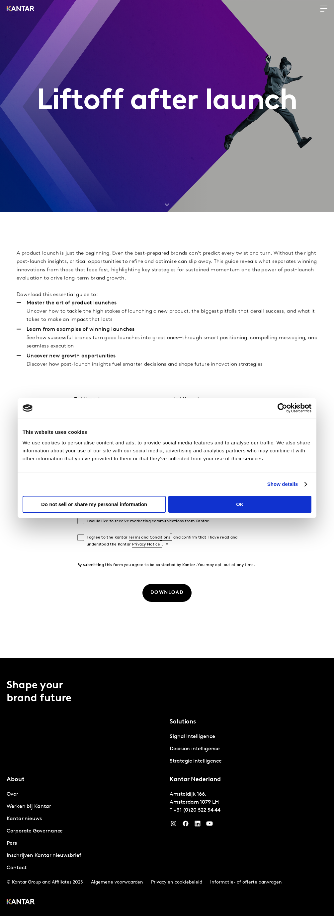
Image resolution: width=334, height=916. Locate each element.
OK (240, 504)
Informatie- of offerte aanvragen (246, 882)
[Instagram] (174, 825)
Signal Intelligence (192, 736)
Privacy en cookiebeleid (176, 882)
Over (12, 794)
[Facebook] (186, 825)
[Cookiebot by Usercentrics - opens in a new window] (282, 408)
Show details (282, 484)
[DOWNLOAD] (167, 593)
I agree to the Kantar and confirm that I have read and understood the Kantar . (162, 541)
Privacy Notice (146, 544)
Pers (12, 843)
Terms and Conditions (149, 538)
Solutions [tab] (183, 722)
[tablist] (167, 787)
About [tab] (16, 779)
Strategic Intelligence (196, 761)
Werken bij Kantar (29, 806)
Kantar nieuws (24, 819)
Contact (16, 868)
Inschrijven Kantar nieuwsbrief (44, 855)
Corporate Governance (35, 831)
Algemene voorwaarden (117, 882)
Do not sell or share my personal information (94, 504)
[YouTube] (198, 825)
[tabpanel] (248, 749)
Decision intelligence (195, 749)
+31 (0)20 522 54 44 (197, 810)
